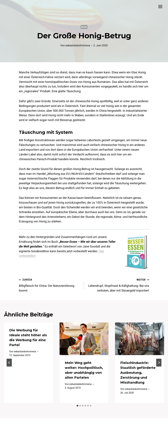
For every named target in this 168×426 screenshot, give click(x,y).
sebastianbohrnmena (77, 45)
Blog (84, 27)
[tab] (77, 406)
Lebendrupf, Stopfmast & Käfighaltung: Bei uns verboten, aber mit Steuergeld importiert (118, 284)
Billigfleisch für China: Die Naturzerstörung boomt (50, 284)
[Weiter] (158, 363)
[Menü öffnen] (160, 6)
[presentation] (84, 338)
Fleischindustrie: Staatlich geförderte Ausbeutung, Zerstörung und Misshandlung (138, 372)
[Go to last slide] (9, 363)
